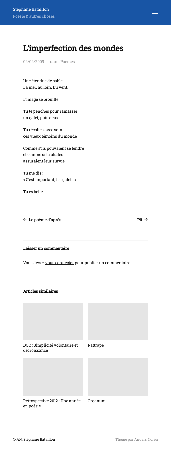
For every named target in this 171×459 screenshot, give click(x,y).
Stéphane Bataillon (31, 9)
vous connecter (59, 262)
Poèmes (67, 61)
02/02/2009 (33, 61)
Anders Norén (146, 439)
